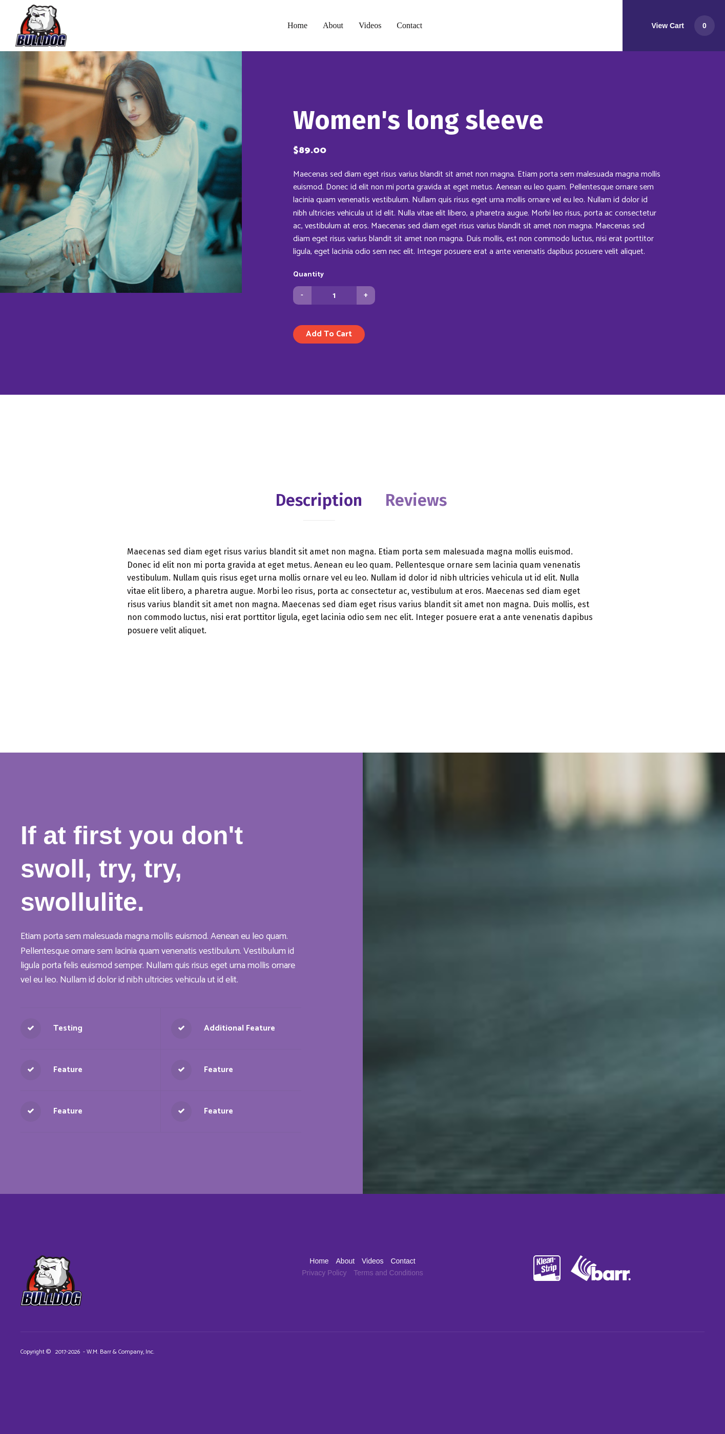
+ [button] (366, 295)
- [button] (302, 295)
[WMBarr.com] (596, 1268)
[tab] (318, 500)
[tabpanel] (362, 591)
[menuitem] (297, 26)
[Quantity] (334, 295)
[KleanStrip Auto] (547, 1268)
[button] (674, 25)
